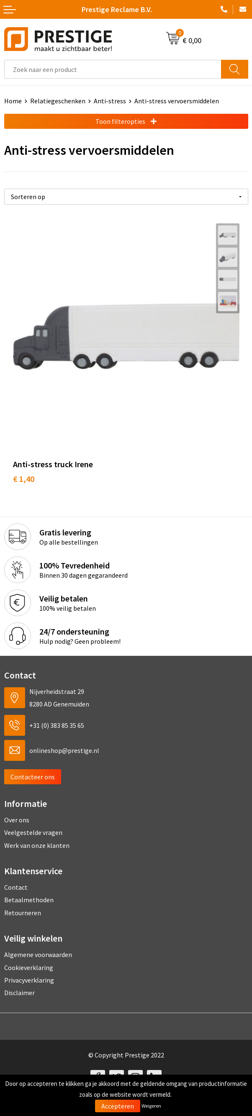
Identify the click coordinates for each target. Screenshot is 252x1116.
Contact (16, 887)
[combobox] (112, 69)
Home (13, 101)
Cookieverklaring (28, 967)
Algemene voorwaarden (38, 954)
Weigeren (151, 1106)
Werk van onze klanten (36, 845)
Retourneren (22, 913)
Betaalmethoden (29, 900)
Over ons (16, 820)
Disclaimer (19, 992)
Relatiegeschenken (57, 101)
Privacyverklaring (29, 980)
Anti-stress (110, 101)
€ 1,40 (23, 479)
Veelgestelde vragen (33, 832)
